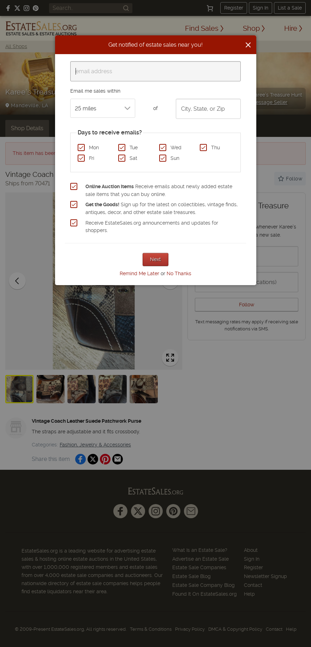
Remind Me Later (139, 273)
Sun (175, 158)
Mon (94, 147)
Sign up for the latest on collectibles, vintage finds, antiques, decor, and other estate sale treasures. (161, 208)
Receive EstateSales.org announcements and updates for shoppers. (151, 226)
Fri (91, 158)
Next (155, 259)
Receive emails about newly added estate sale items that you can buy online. (158, 190)
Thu (215, 147)
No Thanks (179, 273)
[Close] (248, 45)
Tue (134, 147)
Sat (133, 158)
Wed (176, 147)
